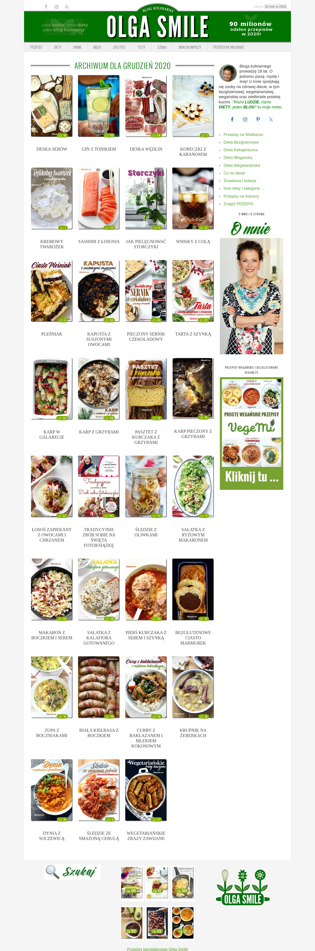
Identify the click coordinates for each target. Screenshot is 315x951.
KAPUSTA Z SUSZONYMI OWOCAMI (99, 339)
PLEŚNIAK (52, 334)
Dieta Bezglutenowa (241, 142)
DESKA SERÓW (52, 149)
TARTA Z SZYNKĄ (193, 334)
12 (156, 516)
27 (204, 320)
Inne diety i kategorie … (244, 188)
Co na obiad (234, 173)
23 (109, 228)
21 (204, 228)
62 (109, 320)
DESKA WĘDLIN (146, 149)
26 (62, 619)
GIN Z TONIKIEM (99, 149)
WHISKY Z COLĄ (193, 241)
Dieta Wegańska (238, 157)
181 (108, 516)
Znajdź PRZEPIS (238, 204)
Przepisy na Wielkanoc (243, 134)
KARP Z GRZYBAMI (99, 431)
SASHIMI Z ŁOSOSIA (99, 241)
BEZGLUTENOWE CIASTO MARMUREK (193, 637)
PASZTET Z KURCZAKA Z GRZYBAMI (146, 437)
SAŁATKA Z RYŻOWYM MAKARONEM (193, 534)
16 (156, 418)
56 (156, 320)
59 (109, 418)
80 (109, 135)
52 (62, 516)
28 (156, 619)
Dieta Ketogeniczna (241, 150)
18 (109, 619)
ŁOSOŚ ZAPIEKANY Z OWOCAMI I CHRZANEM (52, 534)
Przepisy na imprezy (241, 196)
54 (156, 135)
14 (62, 135)
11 (204, 516)
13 (204, 619)
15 (62, 716)
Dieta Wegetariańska (242, 165)
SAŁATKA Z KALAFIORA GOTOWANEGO (98, 637)
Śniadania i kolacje (240, 181)
